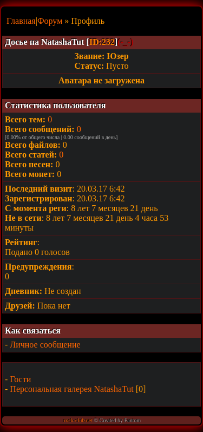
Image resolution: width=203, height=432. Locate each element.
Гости (20, 379)
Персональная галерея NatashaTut (71, 389)
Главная (21, 20)
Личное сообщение (45, 344)
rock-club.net (78, 420)
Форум (49, 20)
